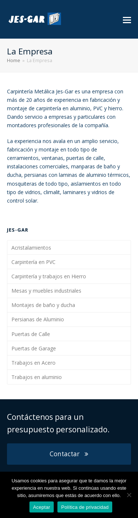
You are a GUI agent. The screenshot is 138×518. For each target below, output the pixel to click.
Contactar (69, 454)
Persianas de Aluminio (37, 319)
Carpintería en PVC (33, 261)
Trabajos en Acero (33, 362)
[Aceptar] (128, 495)
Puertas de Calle (30, 334)
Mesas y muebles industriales (46, 290)
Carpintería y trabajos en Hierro (48, 276)
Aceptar (41, 507)
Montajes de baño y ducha (43, 304)
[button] (127, 19)
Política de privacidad (85, 507)
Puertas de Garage (33, 348)
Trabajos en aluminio (36, 377)
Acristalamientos (31, 247)
